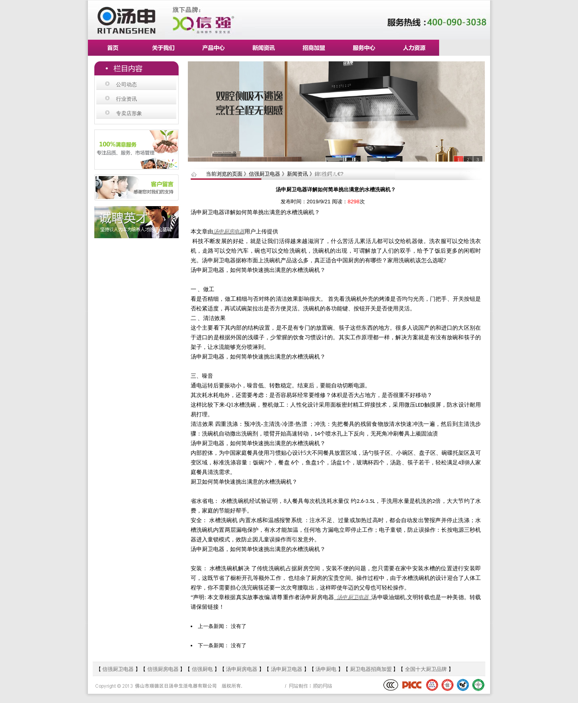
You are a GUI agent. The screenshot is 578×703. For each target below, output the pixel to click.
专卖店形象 (129, 113)
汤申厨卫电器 (352, 597)
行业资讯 (126, 99)
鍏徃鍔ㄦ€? (329, 174)
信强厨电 (202, 669)
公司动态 (126, 84)
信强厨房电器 (163, 669)
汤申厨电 (325, 669)
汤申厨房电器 (228, 232)
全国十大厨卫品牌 (426, 669)
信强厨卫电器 (118, 669)
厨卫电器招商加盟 (371, 669)
